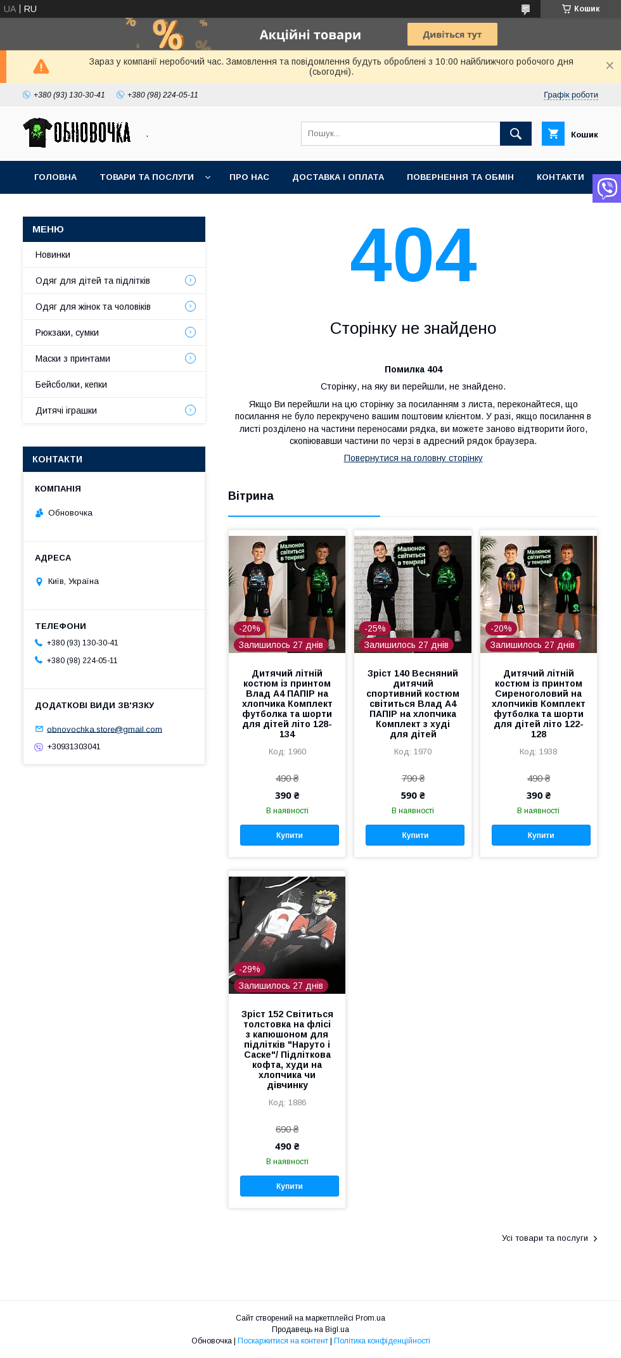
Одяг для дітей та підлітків (92, 281)
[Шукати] (516, 134)
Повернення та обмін (460, 177)
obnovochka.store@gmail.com (104, 728)
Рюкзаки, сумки (67, 332)
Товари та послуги (146, 177)
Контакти (560, 177)
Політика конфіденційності (382, 1340)
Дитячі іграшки (66, 410)
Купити (289, 835)
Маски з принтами (72, 358)
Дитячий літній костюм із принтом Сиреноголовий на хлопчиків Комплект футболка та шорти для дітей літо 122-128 (539, 703)
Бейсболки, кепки (71, 384)
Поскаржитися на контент (283, 1340)
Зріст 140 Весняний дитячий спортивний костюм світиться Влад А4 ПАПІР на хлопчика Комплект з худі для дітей (412, 703)
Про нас (249, 177)
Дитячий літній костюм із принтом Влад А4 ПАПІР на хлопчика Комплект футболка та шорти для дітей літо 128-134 (287, 703)
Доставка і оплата (338, 177)
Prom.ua (370, 1318)
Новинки (52, 255)
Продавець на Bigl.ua (310, 1329)
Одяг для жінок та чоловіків (93, 306)
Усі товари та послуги (545, 1238)
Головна (55, 177)
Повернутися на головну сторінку (413, 458)
